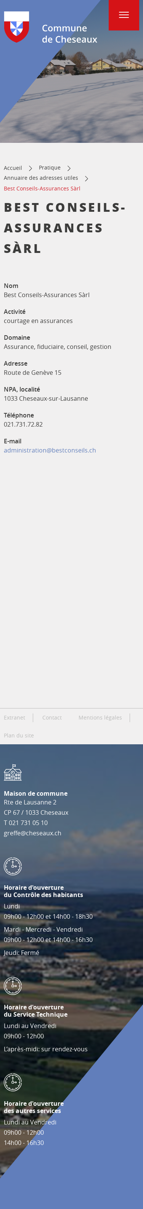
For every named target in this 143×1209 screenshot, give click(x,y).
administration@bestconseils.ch (50, 450)
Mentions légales (100, 717)
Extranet (14, 717)
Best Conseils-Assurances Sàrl (42, 188)
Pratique (50, 167)
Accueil (13, 167)
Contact (52, 717)
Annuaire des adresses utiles (41, 177)
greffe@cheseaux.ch (32, 833)
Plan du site (19, 735)
